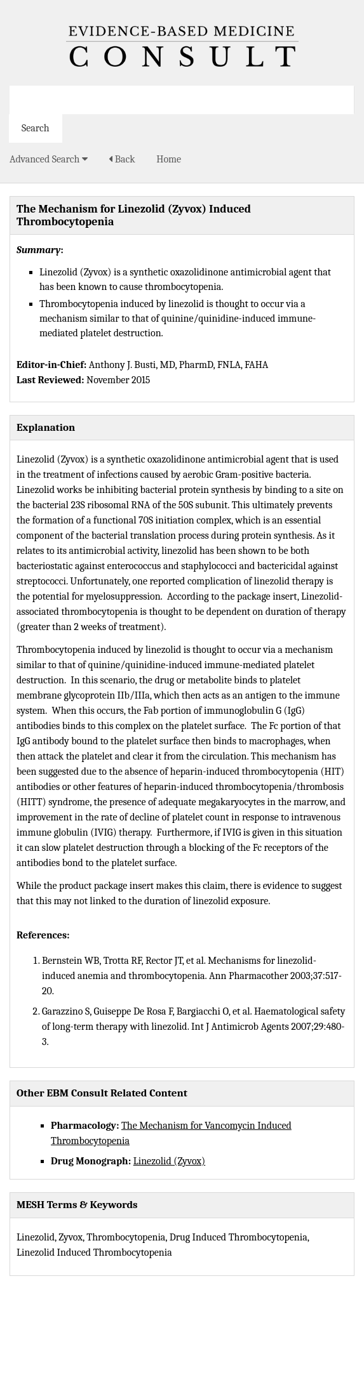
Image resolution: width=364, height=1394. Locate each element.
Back (122, 159)
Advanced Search (49, 159)
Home (168, 159)
